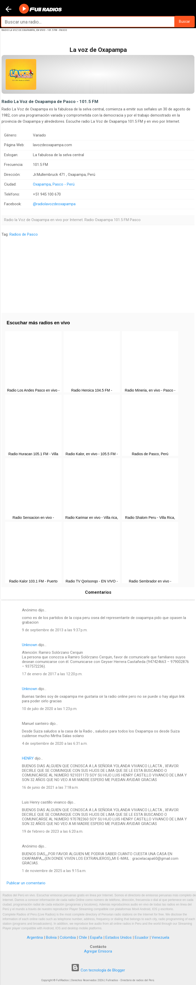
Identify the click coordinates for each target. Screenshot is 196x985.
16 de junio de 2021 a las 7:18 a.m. (50, 787)
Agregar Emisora (98, 951)
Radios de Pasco (23, 234)
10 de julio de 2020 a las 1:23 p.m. (49, 708)
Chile (83, 937)
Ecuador (142, 937)
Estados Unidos (118, 937)
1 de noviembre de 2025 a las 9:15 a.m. (54, 870)
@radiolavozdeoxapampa (54, 204)
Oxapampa (42, 184)
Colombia (68, 937)
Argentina (35, 937)
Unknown (29, 645)
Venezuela (160, 937)
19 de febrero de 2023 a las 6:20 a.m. (52, 831)
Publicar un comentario (26, 883)
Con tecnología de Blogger (98, 970)
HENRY (28, 758)
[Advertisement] (98, 273)
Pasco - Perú (64, 184)
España (96, 937)
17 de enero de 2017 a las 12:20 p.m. (52, 674)
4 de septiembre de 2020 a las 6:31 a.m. (55, 743)
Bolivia (51, 937)
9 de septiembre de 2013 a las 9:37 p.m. (55, 630)
